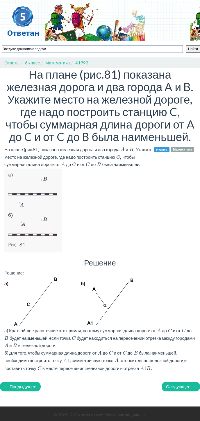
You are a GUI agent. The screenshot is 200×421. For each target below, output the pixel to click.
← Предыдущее (20, 386)
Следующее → (181, 386)
